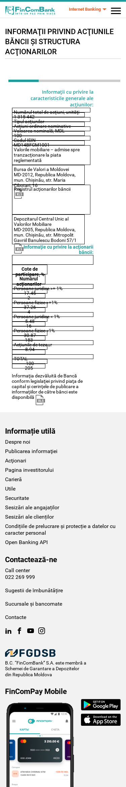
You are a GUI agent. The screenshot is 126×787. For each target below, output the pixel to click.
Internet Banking (85, 9)
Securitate (17, 498)
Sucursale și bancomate (33, 604)
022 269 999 (20, 577)
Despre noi (17, 442)
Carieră (13, 479)
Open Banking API (26, 542)
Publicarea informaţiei (31, 451)
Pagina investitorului (29, 470)
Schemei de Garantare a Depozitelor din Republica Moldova (42, 671)
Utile (10, 489)
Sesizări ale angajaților (32, 507)
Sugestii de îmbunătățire (34, 590)
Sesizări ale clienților (29, 517)
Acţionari (15, 460)
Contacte (15, 617)
